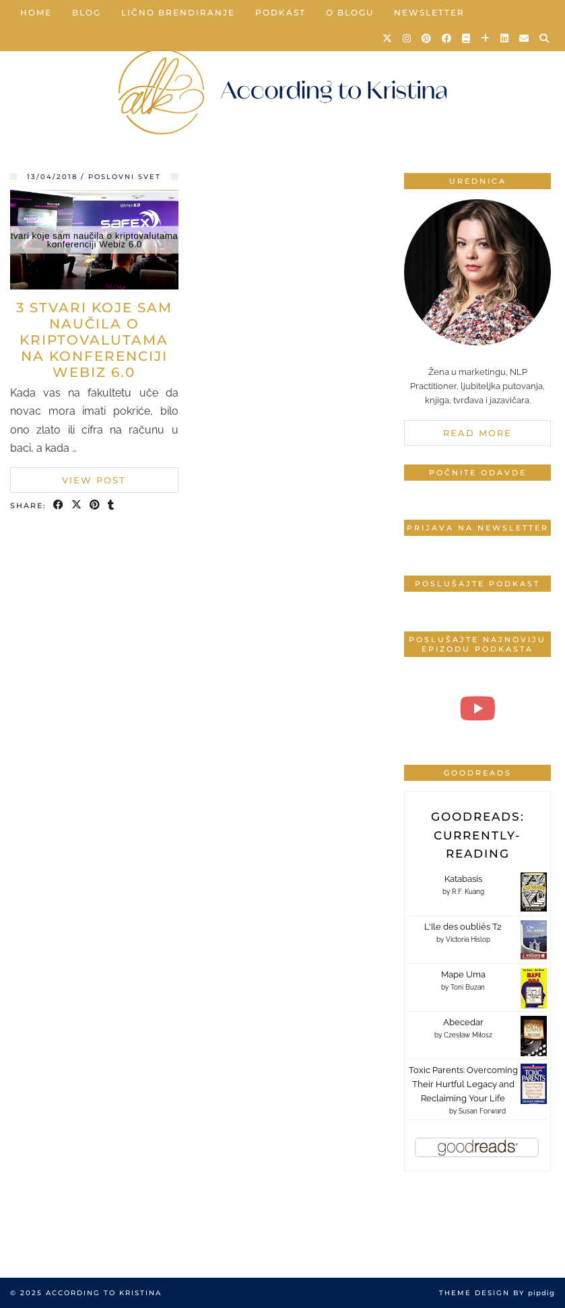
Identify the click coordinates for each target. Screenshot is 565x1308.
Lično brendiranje (178, 12)
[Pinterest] (427, 38)
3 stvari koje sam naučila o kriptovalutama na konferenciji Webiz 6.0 (94, 340)
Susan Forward (482, 1111)
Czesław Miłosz (468, 1035)
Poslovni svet (124, 176)
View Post (94, 480)
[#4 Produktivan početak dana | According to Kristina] (477, 708)
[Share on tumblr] (111, 506)
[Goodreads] (466, 38)
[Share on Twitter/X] (77, 506)
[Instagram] (407, 38)
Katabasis (463, 879)
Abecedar (463, 1022)
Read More (477, 432)
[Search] (544, 38)
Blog (86, 12)
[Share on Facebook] (59, 506)
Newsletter (429, 12)
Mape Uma (463, 974)
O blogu (350, 12)
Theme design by (497, 1292)
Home (36, 12)
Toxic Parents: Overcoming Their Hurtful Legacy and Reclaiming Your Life (463, 1084)
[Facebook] (447, 38)
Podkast (280, 12)
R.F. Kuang (468, 891)
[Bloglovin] (486, 38)
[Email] (524, 38)
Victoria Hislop (468, 939)
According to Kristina (104, 1292)
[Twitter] (388, 38)
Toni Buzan (468, 987)
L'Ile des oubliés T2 (463, 927)
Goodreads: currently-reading (478, 835)
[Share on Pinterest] (95, 506)
